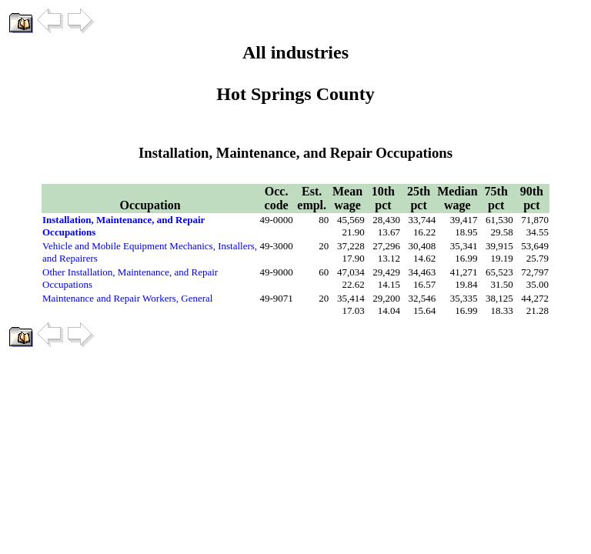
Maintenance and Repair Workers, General (127, 298)
